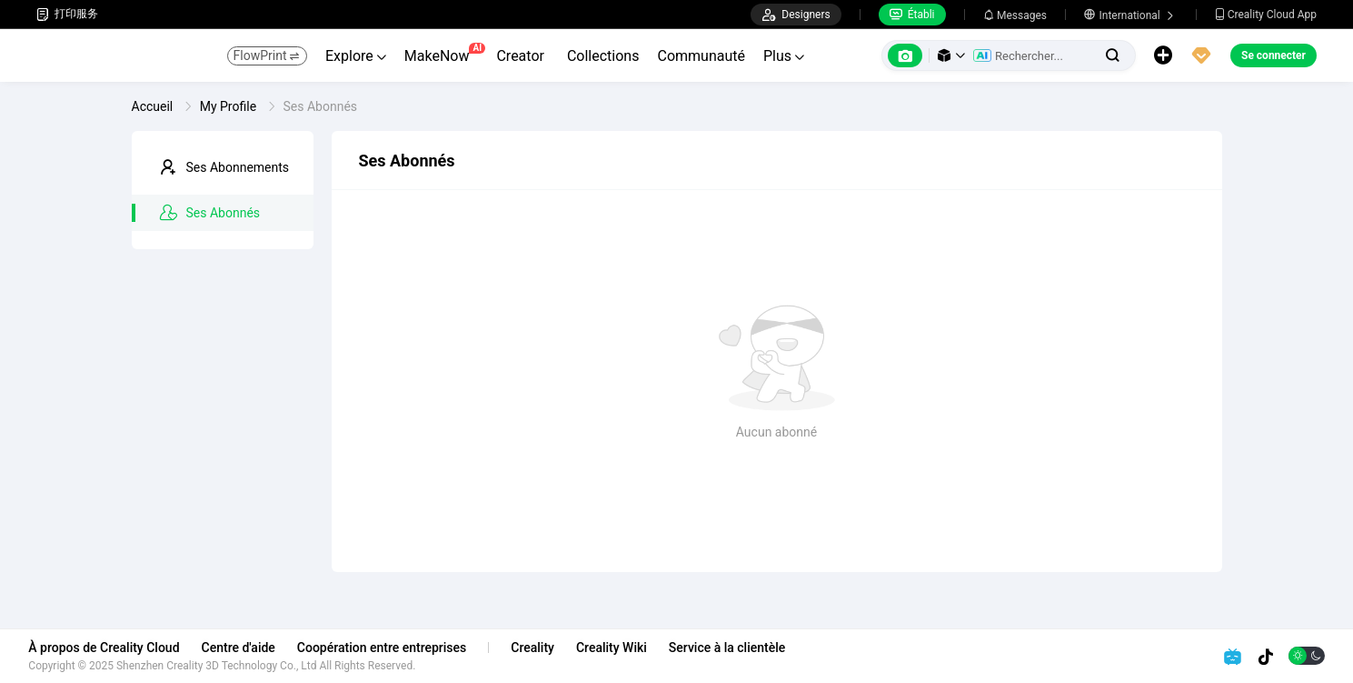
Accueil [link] (154, 106)
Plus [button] (783, 56)
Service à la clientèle (734, 647)
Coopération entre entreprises (388, 647)
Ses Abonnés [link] (321, 106)
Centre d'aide (246, 647)
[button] (951, 55)
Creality (540, 647)
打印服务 (67, 14)
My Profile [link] (230, 106)
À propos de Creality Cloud (111, 647)
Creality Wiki (619, 647)
